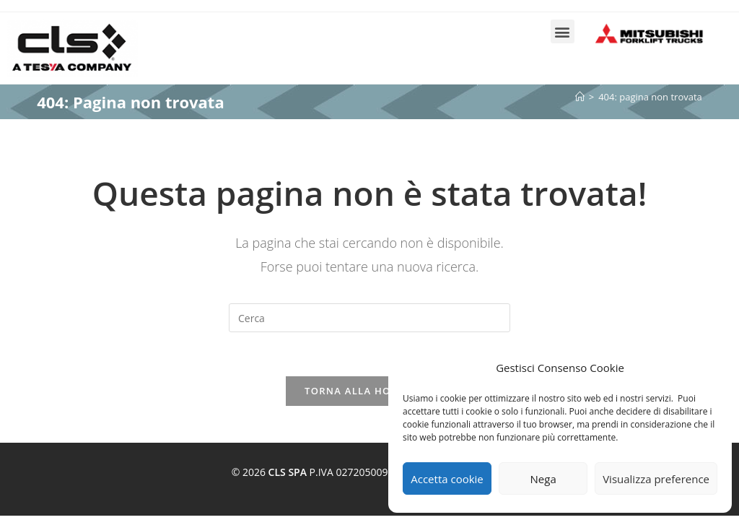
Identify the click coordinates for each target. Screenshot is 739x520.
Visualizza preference (656, 479)
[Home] (580, 96)
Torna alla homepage (369, 390)
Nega (543, 479)
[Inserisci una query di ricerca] (369, 317)
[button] (562, 31)
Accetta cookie (447, 479)
